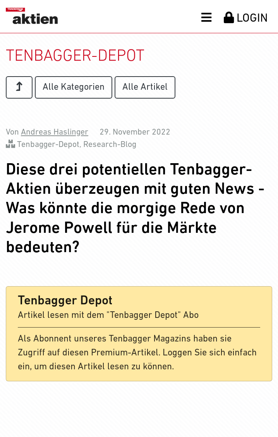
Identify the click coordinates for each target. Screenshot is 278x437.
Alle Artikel (145, 87)
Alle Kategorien (74, 87)
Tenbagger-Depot (48, 145)
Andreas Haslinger (54, 132)
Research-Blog (109, 145)
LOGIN (246, 18)
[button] (206, 17)
